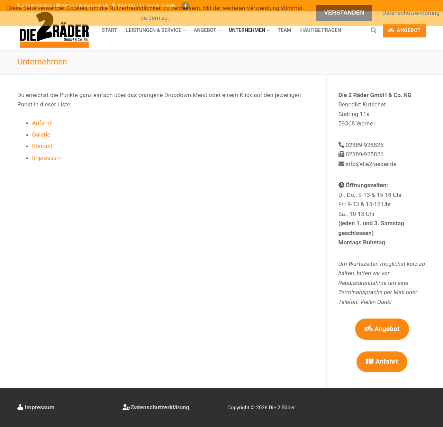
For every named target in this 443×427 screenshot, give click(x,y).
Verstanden (344, 12)
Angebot (404, 30)
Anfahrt (42, 122)
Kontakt (42, 145)
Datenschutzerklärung (160, 407)
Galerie (41, 134)
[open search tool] (374, 30)
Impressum (47, 157)
